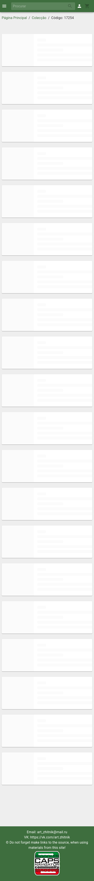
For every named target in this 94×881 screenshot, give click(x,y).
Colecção (39, 18)
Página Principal (14, 18)
